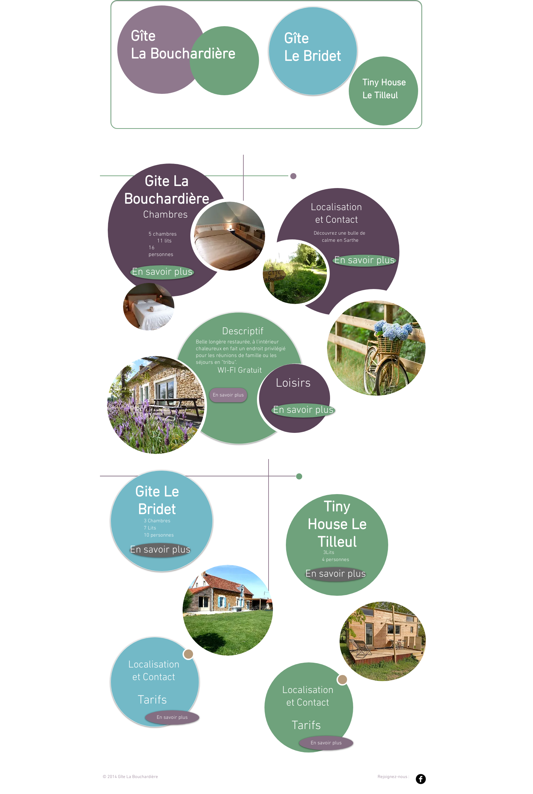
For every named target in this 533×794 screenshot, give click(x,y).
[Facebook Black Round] (421, 779)
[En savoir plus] (162, 272)
